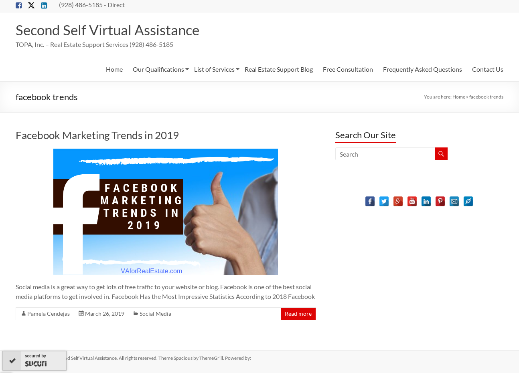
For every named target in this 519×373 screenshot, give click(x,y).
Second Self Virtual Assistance (110, 29)
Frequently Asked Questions (422, 69)
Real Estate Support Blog (279, 69)
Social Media (155, 313)
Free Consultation (348, 69)
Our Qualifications (158, 69)
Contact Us (487, 69)
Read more (298, 313)
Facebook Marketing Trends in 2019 (97, 135)
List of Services (214, 69)
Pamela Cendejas (48, 313)
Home (114, 69)
